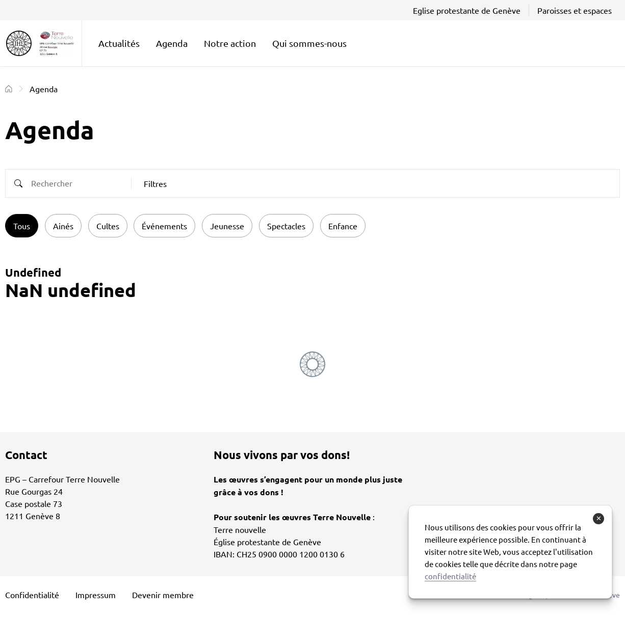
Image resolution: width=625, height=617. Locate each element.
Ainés (63, 226)
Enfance (342, 226)
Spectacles (286, 226)
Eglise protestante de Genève (466, 10)
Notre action (230, 43)
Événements (164, 226)
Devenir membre (163, 594)
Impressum (95, 594)
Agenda (172, 43)
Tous (21, 226)
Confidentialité (32, 594)
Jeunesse (227, 226)
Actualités (119, 43)
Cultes (107, 226)
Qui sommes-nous (309, 43)
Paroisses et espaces (574, 10)
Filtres (155, 183)
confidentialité (450, 576)
